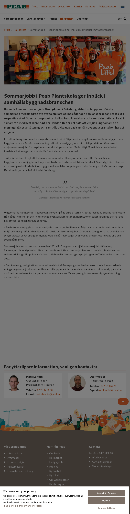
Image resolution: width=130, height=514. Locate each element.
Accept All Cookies (106, 493)
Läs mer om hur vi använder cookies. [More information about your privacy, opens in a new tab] (23, 505)
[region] (64, 500)
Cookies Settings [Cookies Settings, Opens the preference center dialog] (106, 508)
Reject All (106, 500)
